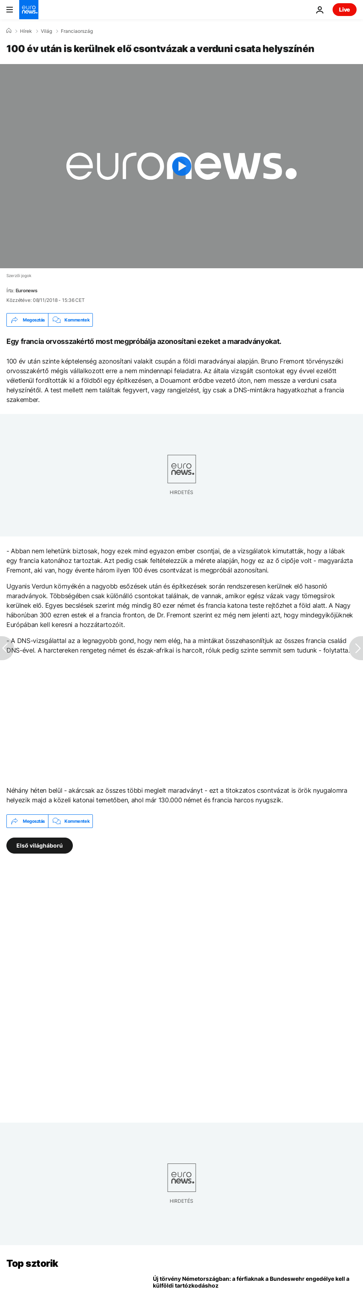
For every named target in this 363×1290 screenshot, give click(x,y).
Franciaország (77, 31)
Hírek (26, 31)
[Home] (8, 31)
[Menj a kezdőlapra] (28, 9)
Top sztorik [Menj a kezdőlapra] (32, 1263)
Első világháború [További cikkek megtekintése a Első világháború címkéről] (39, 845)
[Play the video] (181, 166)
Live (344, 9)
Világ (46, 31)
